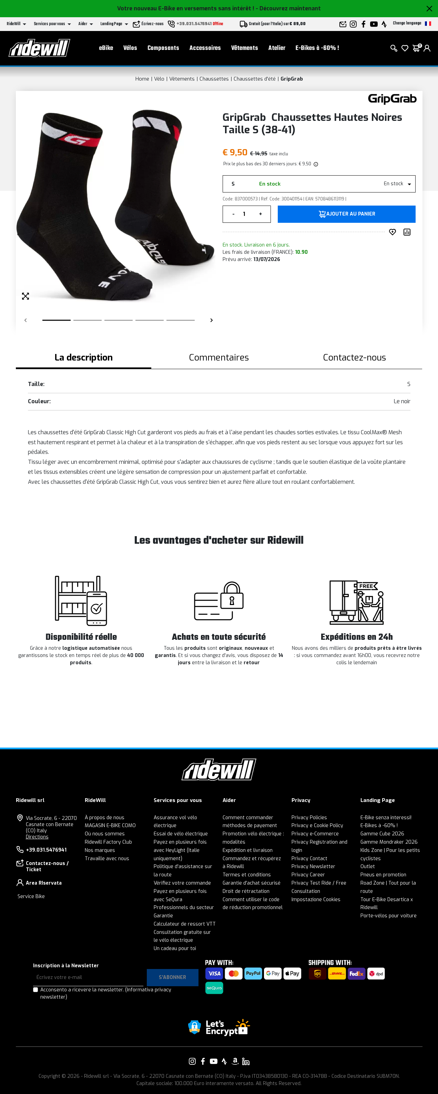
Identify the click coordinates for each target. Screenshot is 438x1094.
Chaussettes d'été (255, 78)
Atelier (276, 48)
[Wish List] (405, 48)
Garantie (163, 916)
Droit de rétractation (246, 891)
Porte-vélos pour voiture (388, 916)
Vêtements (244, 48)
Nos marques (100, 850)
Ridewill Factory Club (108, 842)
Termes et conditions (247, 875)
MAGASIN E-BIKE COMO (110, 825)
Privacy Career (308, 875)
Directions (37, 837)
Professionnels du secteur (184, 907)
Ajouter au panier (350, 214)
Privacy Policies (309, 817)
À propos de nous (104, 817)
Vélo (159, 78)
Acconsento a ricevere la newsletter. (105, 993)
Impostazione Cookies (316, 899)
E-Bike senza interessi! (385, 817)
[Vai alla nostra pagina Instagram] (192, 1061)
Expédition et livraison (248, 850)
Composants (163, 48)
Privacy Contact (309, 858)
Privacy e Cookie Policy (317, 825)
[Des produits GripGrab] (392, 99)
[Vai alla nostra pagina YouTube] (214, 1061)
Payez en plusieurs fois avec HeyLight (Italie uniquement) (180, 850)
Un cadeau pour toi (175, 948)
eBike (106, 48)
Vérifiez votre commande (182, 883)
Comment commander (248, 817)
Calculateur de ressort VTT (185, 924)
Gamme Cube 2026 (382, 834)
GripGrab (292, 78)
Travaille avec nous (107, 858)
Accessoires (205, 48)
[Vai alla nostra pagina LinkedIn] (246, 1061)
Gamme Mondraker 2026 (389, 842)
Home (142, 78)
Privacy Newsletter (313, 866)
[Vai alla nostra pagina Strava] (224, 1061)
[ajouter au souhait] (394, 232)
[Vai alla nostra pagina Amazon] (235, 1061)
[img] (315, 164)
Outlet (367, 866)
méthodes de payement (250, 825)
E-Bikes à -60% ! (317, 48)
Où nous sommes (105, 834)
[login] (427, 48)
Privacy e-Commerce (315, 834)
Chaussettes (214, 78)
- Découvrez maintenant (288, 8)
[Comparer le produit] (408, 232)
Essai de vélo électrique (181, 834)
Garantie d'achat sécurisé (252, 883)
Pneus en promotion (383, 875)
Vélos (130, 48)
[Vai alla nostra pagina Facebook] (203, 1061)
